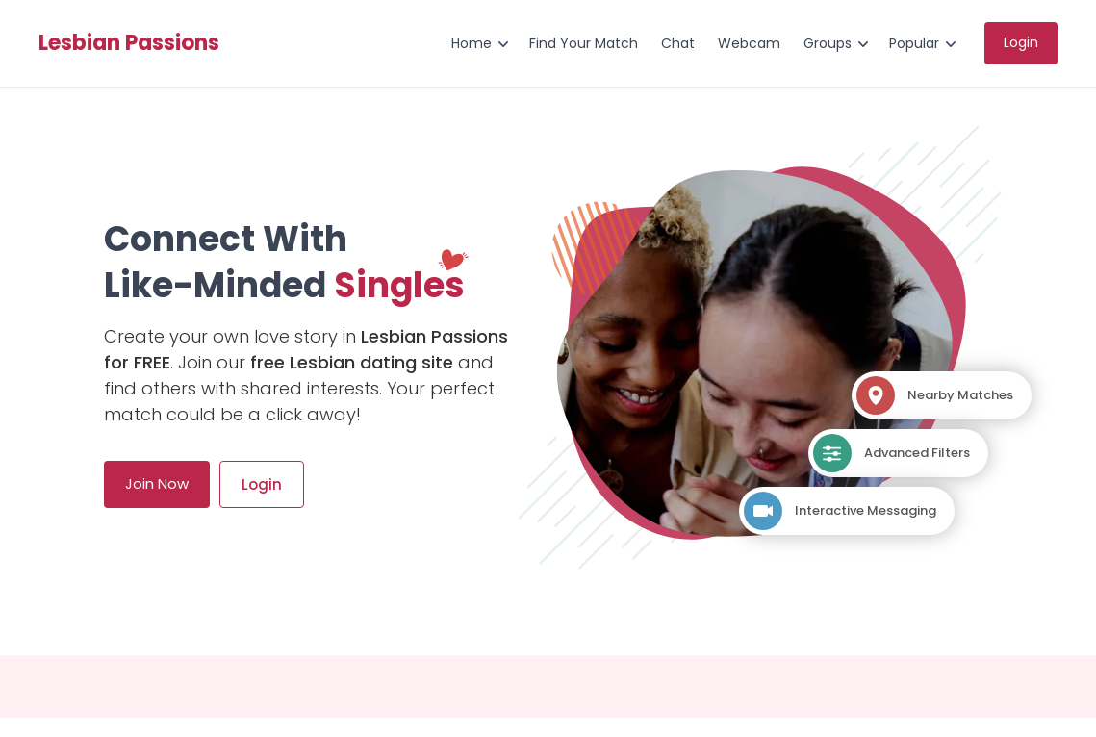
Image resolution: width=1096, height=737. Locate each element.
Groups (827, 43)
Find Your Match (583, 43)
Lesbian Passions (128, 43)
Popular (914, 43)
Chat (678, 43)
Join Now (157, 483)
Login (1021, 42)
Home (471, 43)
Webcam (749, 43)
